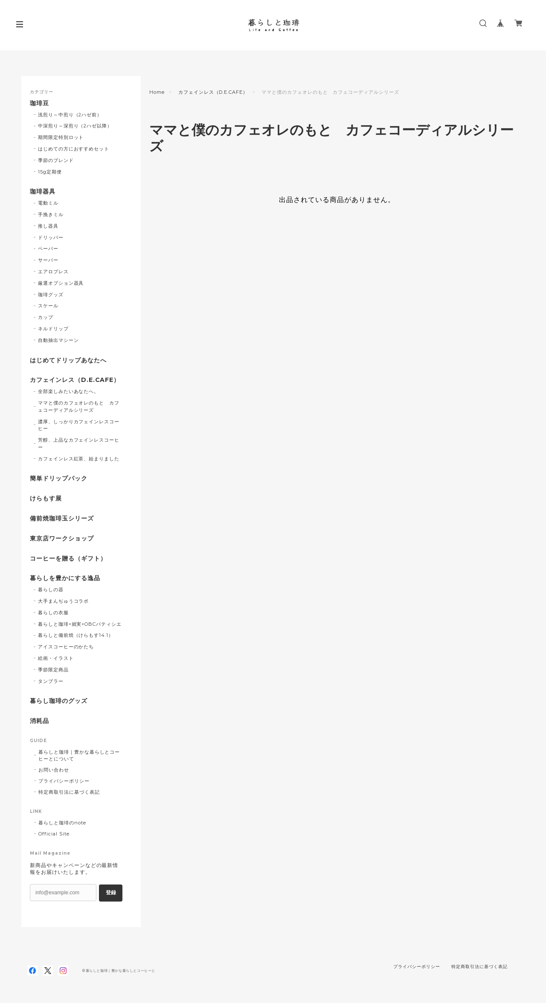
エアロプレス (53, 272)
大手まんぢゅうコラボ (63, 601)
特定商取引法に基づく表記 (69, 792)
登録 (111, 893)
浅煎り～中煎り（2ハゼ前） (70, 115)
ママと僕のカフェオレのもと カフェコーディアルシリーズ (78, 406)
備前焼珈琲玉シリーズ (62, 518)
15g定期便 (50, 172)
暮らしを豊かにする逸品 (65, 578)
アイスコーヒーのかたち (66, 647)
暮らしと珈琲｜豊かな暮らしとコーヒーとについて (79, 755)
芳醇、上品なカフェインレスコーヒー (78, 443)
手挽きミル (51, 214)
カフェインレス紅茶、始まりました (78, 459)
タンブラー (51, 681)
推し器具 (48, 226)
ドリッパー (51, 237)
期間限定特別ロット (61, 137)
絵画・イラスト (56, 658)
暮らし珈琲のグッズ (58, 701)
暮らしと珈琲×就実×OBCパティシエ (80, 624)
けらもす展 (46, 498)
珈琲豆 (39, 103)
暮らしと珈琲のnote (62, 823)
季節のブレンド (56, 160)
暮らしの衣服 (53, 613)
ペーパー (48, 248)
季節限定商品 (53, 670)
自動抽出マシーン (58, 340)
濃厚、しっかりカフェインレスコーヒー (78, 425)
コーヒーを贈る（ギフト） (68, 558)
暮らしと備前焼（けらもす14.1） (75, 635)
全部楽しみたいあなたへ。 (68, 391)
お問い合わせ (53, 770)
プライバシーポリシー (64, 781)
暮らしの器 (51, 590)
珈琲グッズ (51, 295)
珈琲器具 (42, 191)
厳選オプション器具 (61, 283)
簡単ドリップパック (58, 478)
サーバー (48, 260)
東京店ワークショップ (62, 538)
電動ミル (48, 203)
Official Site (53, 834)
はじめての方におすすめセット (73, 149)
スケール (48, 306)
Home (157, 92)
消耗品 (39, 721)
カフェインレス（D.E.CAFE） (213, 92)
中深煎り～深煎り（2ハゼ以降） (75, 126)
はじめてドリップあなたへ (68, 360)
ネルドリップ (53, 329)
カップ (45, 317)
